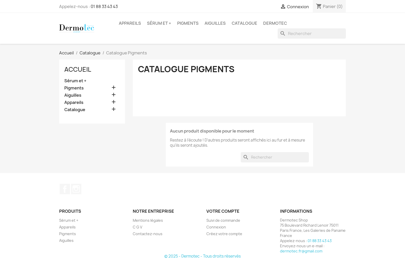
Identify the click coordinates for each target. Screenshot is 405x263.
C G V (137, 227)
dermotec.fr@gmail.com (301, 251)
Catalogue (244, 23)
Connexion (216, 227)
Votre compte (222, 211)
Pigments (188, 23)
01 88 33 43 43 (104, 6)
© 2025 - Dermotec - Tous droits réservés (202, 256)
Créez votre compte (224, 233)
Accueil (77, 69)
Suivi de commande (223, 220)
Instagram (76, 189)
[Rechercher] (312, 33)
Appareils (130, 23)
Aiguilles (215, 23)
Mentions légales (148, 220)
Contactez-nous (147, 233)
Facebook (65, 189)
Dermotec (275, 23)
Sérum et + (159, 23)
